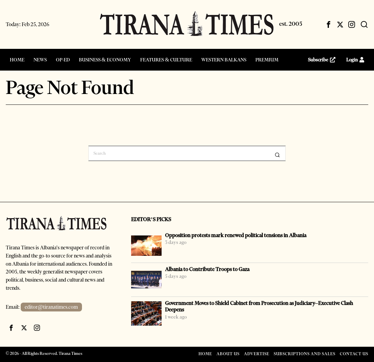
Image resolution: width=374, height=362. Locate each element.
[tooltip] (328, 24)
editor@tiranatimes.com (51, 307)
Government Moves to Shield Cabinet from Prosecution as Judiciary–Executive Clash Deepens (259, 306)
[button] (277, 155)
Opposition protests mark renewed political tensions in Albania (235, 235)
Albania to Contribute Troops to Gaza (207, 269)
